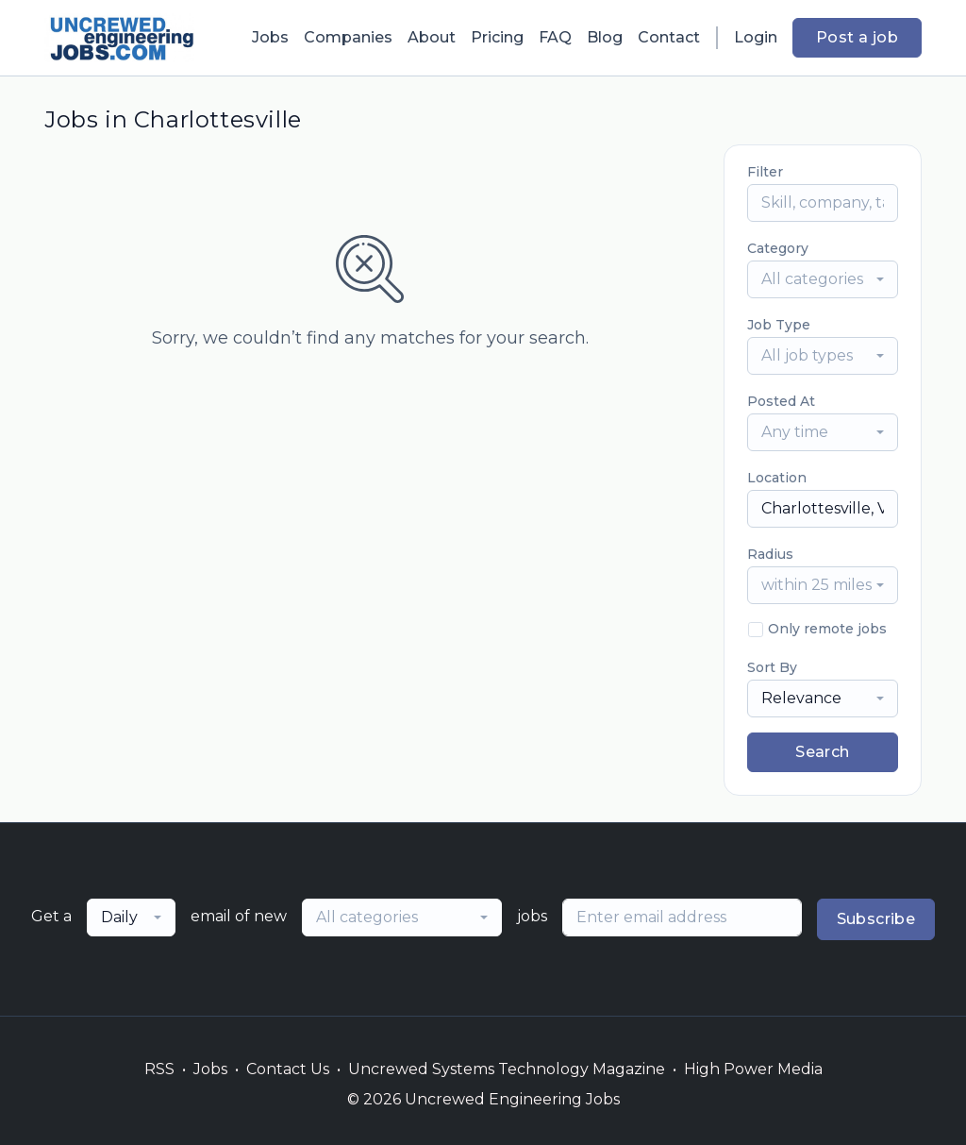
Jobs (270, 37)
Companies (348, 37)
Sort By (772, 667)
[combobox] (822, 279)
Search (822, 752)
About (432, 37)
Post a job (857, 37)
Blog (605, 37)
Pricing (497, 37)
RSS (159, 1069)
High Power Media (753, 1069)
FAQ (555, 37)
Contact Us (287, 1069)
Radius (770, 554)
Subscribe (876, 919)
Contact (669, 37)
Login (755, 37)
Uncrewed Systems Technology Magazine (506, 1069)
